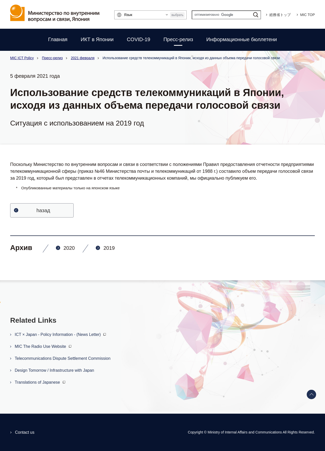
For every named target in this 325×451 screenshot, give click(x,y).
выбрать (177, 15)
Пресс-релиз (178, 39)
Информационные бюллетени (241, 39)
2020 (69, 248)
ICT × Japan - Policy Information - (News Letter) (61, 334)
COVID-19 (138, 39)
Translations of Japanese (41, 382)
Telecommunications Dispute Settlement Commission (62, 358)
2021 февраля (82, 58)
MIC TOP (307, 15)
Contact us (24, 432)
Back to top (311, 394)
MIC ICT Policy (22, 58)
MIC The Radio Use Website (44, 346)
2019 (109, 248)
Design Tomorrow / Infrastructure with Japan (54, 370)
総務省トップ (280, 15)
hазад (43, 210)
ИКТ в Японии (97, 39)
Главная (58, 39)
